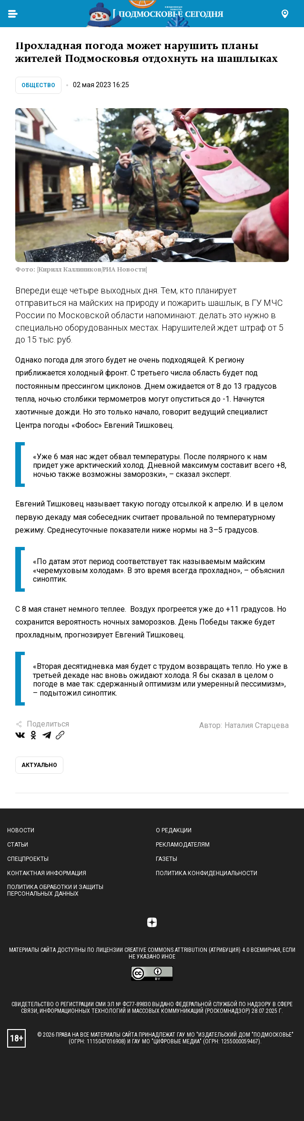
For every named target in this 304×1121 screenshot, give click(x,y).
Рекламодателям (183, 844)
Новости (20, 830)
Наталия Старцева (256, 725)
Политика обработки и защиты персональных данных (55, 890)
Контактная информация (46, 873)
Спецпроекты (28, 859)
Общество (38, 85)
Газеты (166, 859)
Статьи (17, 844)
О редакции (174, 830)
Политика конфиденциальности (206, 873)
